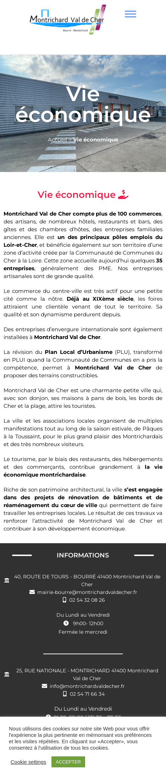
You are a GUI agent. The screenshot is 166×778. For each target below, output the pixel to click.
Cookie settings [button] (28, 762)
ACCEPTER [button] (68, 762)
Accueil (57, 139)
